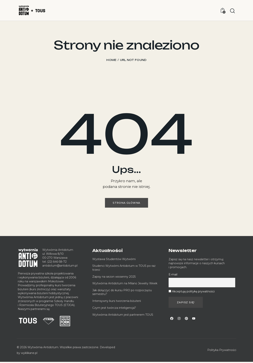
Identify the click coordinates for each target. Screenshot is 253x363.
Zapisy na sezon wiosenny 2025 (114, 278)
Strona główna (126, 203)
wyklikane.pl (29, 354)
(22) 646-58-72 (57, 263)
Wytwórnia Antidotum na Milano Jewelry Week (124, 284)
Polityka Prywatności (221, 351)
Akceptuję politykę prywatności (193, 292)
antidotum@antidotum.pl (59, 267)
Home (111, 60)
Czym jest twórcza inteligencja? (114, 309)
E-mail (173, 275)
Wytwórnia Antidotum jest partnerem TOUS (122, 316)
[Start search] (232, 11)
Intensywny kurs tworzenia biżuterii (117, 302)
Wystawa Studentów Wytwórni (114, 260)
